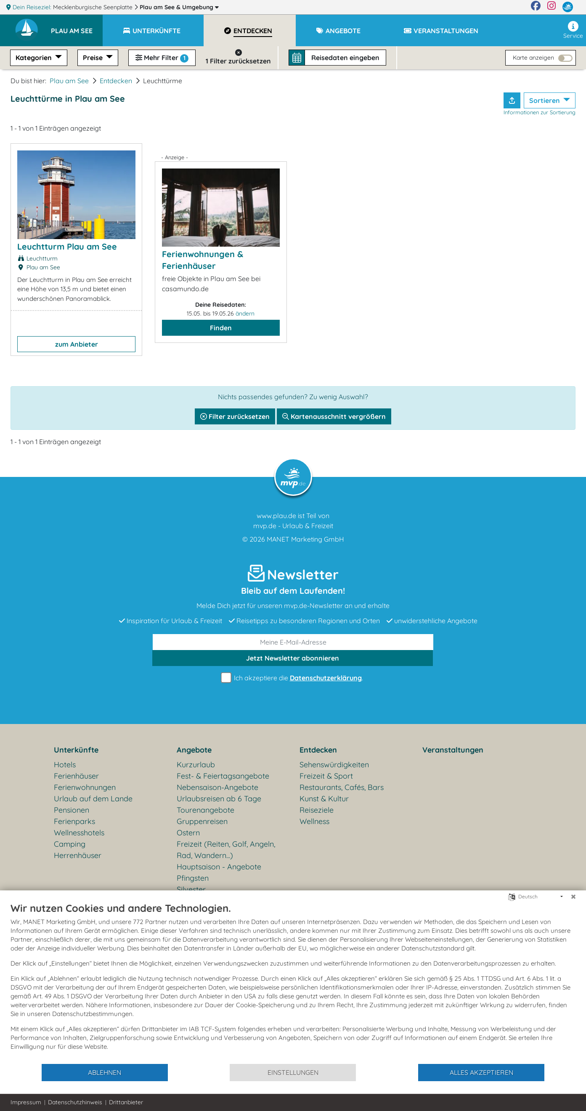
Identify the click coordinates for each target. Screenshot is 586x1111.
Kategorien (34, 57)
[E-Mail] (293, 642)
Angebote (194, 750)
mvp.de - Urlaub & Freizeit (293, 525)
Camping (69, 844)
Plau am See (179, 7)
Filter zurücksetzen (235, 416)
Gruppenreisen (202, 821)
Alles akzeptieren (481, 1072)
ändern (245, 313)
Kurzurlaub (196, 764)
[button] (77, 27)
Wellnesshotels (79, 832)
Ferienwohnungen (85, 787)
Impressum (26, 1102)
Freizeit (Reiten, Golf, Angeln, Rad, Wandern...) (226, 849)
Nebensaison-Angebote (217, 787)
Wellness (314, 821)
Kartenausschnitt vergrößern (334, 416)
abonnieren (292, 658)
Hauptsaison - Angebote (219, 866)
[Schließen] (573, 896)
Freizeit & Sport (326, 776)
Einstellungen (293, 1072)
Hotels (65, 764)
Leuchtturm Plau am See (67, 246)
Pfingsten (193, 878)
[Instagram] (551, 7)
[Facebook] (536, 7)
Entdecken (116, 80)
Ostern (188, 832)
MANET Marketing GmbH (305, 539)
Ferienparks (74, 821)
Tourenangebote (205, 810)
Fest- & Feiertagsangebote (223, 776)
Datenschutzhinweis (75, 1102)
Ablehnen (104, 1072)
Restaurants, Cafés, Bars (342, 787)
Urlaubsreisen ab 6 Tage (219, 798)
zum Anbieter (76, 344)
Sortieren (545, 100)
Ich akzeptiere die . (293, 678)
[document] (293, 982)
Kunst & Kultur (324, 798)
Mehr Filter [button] (161, 58)
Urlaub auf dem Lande (93, 798)
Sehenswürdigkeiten (334, 764)
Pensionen (71, 810)
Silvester (191, 889)
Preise (93, 57)
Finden (221, 328)
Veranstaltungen (452, 750)
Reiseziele (317, 810)
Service (573, 30)
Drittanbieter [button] (126, 1102)
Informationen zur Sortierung (539, 112)
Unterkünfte (76, 750)
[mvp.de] (567, 7)
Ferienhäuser (76, 776)
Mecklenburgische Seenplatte (93, 7)
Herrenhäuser (77, 855)
